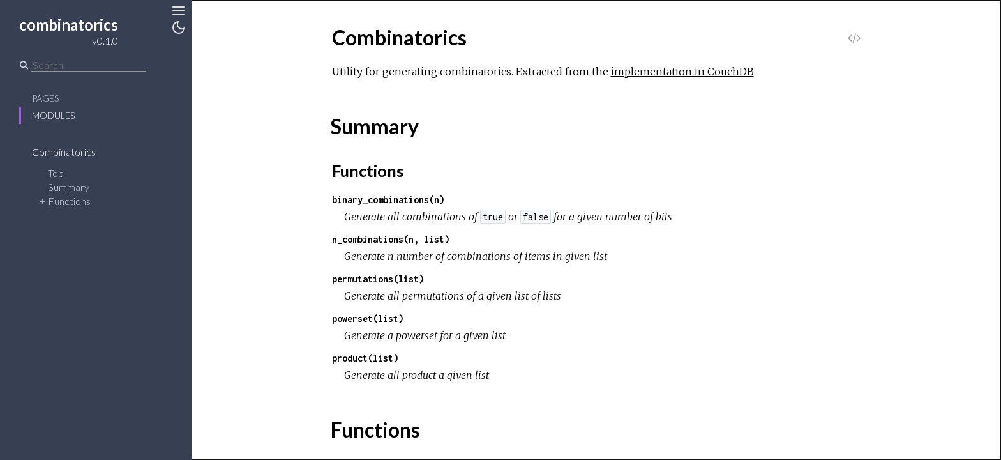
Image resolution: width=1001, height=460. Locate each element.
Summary (68, 187)
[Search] (88, 65)
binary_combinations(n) (388, 199)
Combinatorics (72, 152)
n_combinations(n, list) (390, 239)
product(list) (365, 358)
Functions (69, 201)
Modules (53, 115)
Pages (45, 98)
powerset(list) (367, 318)
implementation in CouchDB (682, 71)
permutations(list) (378, 278)
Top (56, 173)
